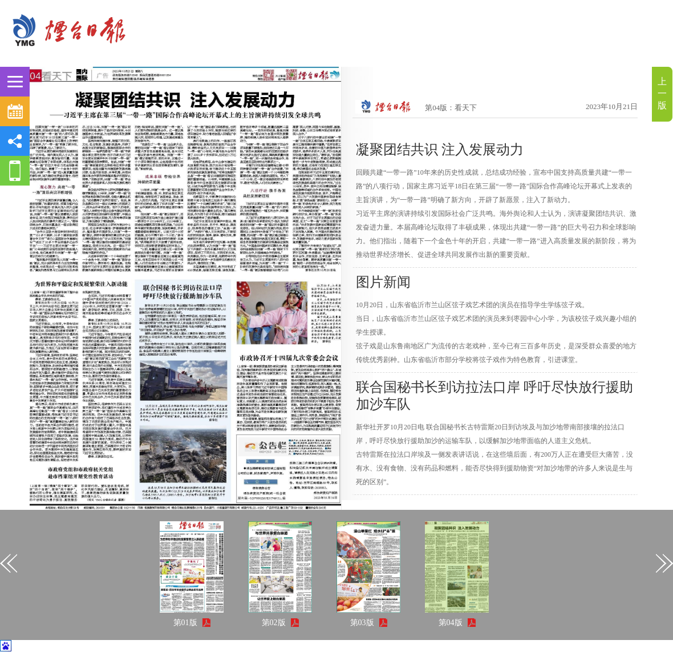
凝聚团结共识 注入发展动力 (440, 149)
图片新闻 (383, 282)
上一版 (662, 93)
